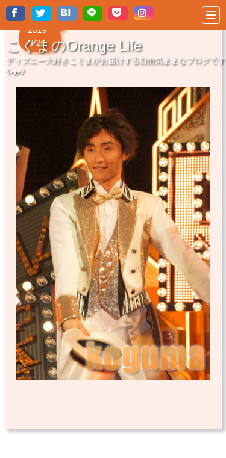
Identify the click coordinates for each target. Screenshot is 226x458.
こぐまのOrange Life (74, 45)
